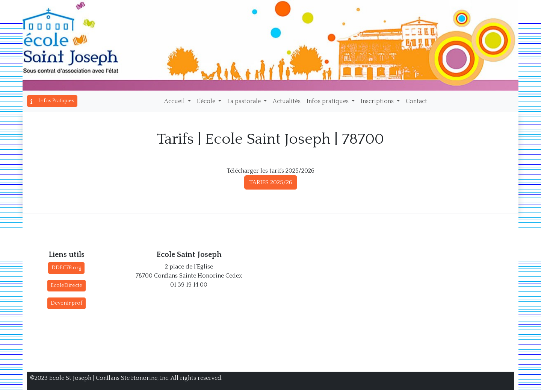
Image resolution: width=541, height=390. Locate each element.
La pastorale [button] (244, 101)
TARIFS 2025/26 (270, 182)
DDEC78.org (66, 268)
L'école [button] (207, 101)
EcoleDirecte (66, 285)
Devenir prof (66, 303)
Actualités (287, 101)
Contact (416, 101)
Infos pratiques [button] (328, 101)
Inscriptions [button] (378, 101)
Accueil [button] (175, 101)
